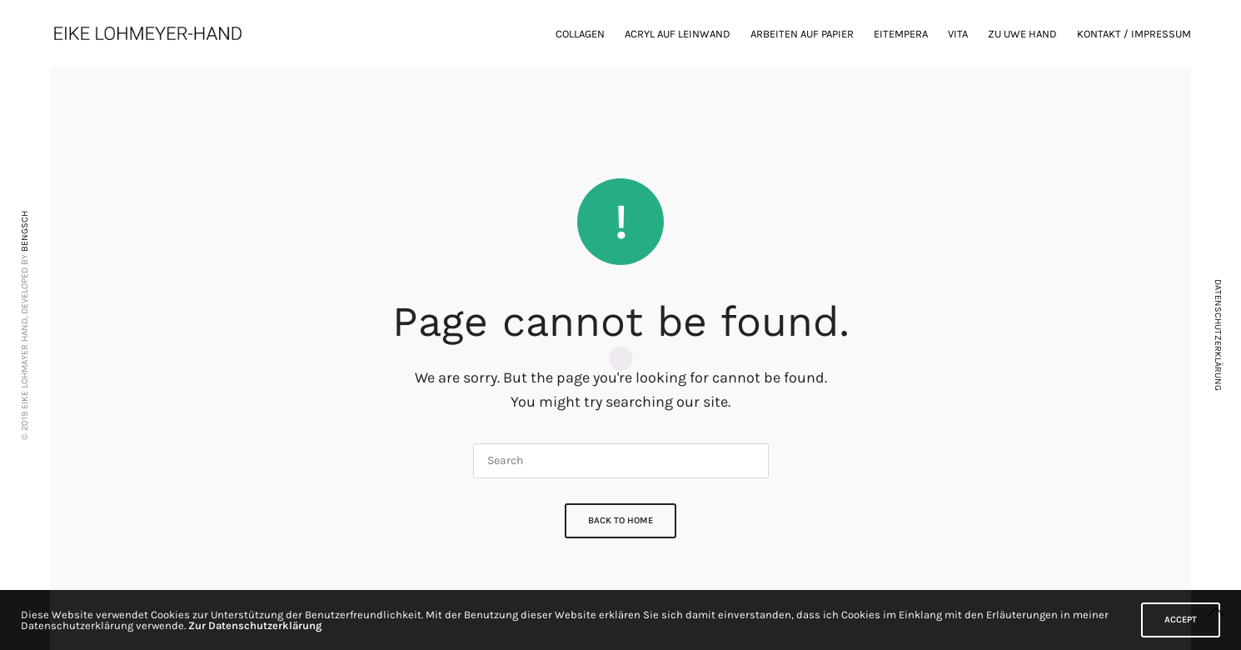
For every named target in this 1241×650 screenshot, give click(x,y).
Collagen (580, 34)
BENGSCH (24, 231)
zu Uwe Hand (1022, 34)
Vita (958, 34)
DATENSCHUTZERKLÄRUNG (1218, 335)
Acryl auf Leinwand (677, 34)
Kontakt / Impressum (1134, 34)
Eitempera (901, 34)
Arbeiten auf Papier (802, 34)
